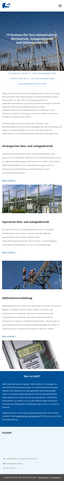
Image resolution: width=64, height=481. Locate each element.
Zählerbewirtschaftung (32, 84)
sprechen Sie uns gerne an (27, 416)
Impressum (56, 477)
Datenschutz (43, 477)
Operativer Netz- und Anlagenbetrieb (32, 79)
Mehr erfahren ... (9, 252)
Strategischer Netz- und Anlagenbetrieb (32, 73)
